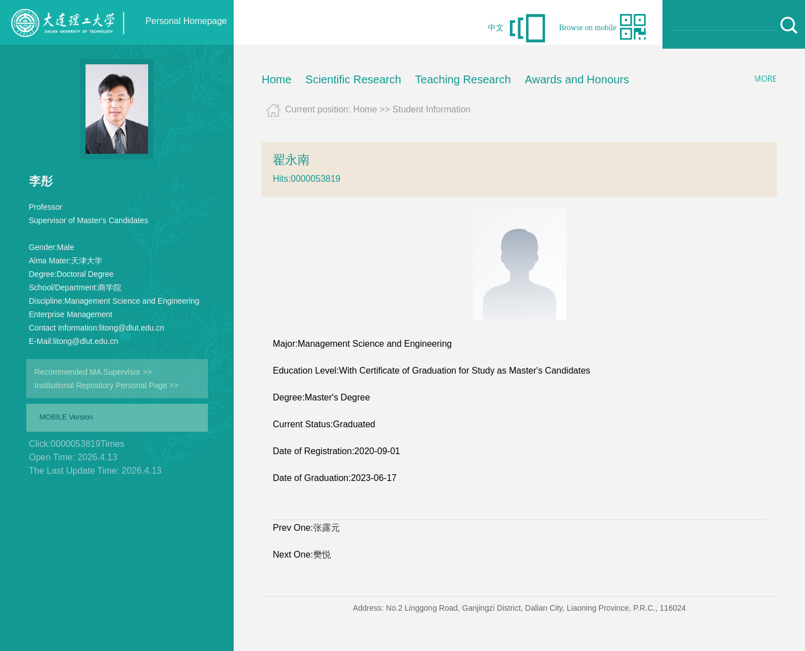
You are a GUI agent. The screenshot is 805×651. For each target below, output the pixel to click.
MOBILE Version (66, 417)
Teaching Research (463, 79)
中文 (496, 27)
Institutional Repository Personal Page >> (107, 385)
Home (276, 79)
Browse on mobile (588, 27)
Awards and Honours (577, 79)
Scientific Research (353, 79)
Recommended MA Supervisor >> (93, 371)
